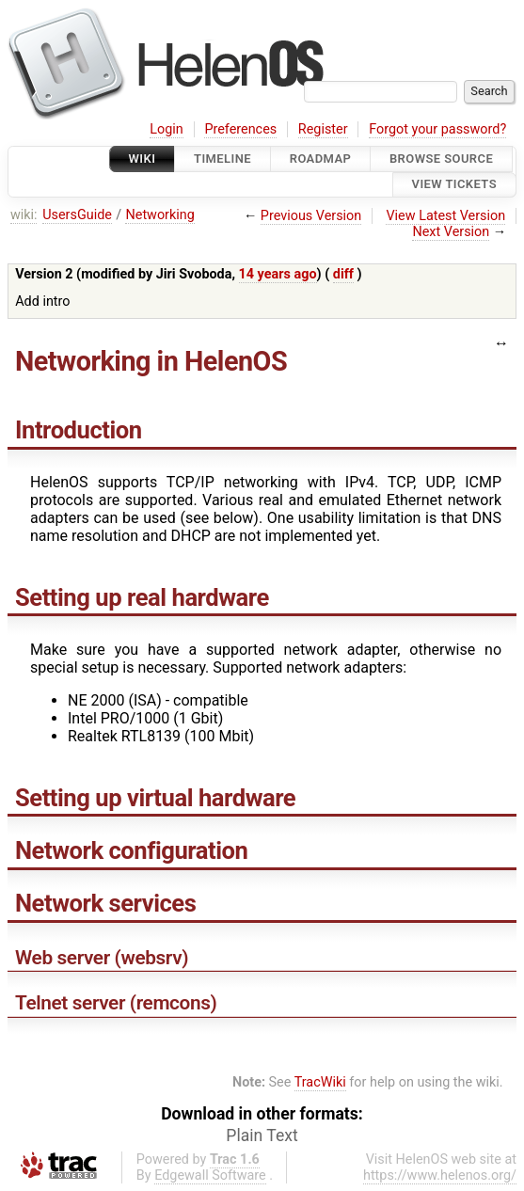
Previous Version (311, 216)
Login (166, 129)
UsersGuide (77, 215)
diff (343, 274)
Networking (159, 215)
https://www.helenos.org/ (439, 1175)
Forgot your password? (437, 129)
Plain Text (261, 1135)
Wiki (142, 158)
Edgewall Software (210, 1175)
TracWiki (320, 1082)
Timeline (222, 158)
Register (323, 129)
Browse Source (441, 158)
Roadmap (321, 158)
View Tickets (454, 185)
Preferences (240, 129)
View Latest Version (445, 216)
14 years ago (278, 274)
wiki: (24, 215)
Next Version (450, 232)
